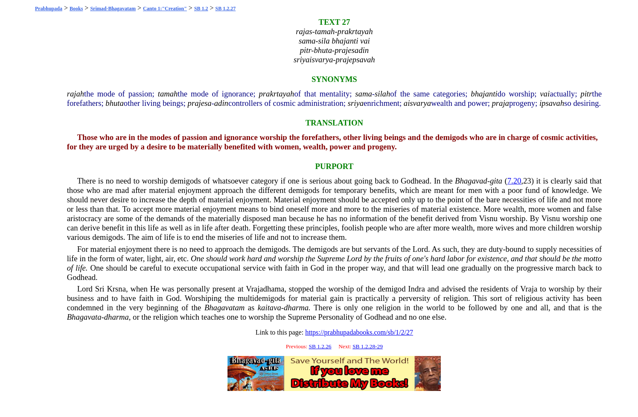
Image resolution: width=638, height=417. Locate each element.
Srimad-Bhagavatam (113, 9)
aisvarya (417, 103)
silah (382, 93)
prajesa (200, 103)
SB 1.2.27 (226, 9)
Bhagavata (84, 316)
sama (363, 93)
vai (545, 93)
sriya (356, 103)
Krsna (116, 288)
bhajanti (484, 93)
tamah (168, 93)
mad (122, 190)
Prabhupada (48, 9)
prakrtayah (276, 93)
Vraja (528, 288)
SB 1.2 (201, 9)
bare (493, 199)
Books (76, 9)
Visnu (488, 218)
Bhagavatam (224, 307)
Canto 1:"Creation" (165, 9)
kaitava (269, 307)
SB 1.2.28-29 (368, 346)
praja (500, 103)
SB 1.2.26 (320, 346)
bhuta (114, 103)
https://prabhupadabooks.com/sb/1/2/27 (359, 332)
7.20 (514, 180)
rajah (75, 93)
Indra (416, 288)
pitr (586, 93)
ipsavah (551, 103)
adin (221, 103)
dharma (296, 307)
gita (496, 180)
